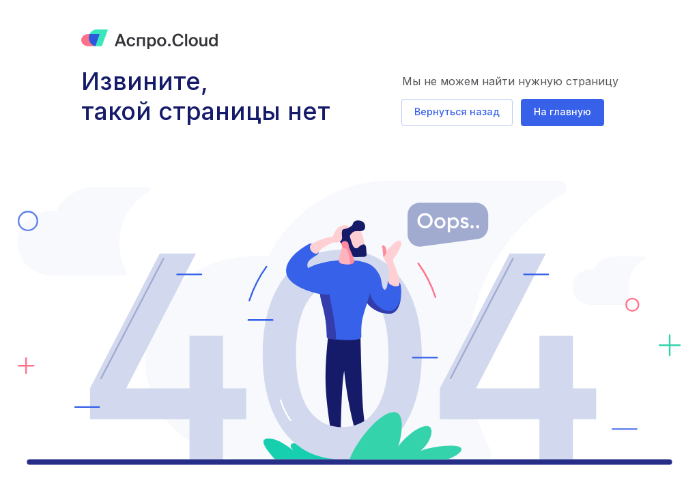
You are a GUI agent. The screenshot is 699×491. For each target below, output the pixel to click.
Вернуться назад (457, 111)
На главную (562, 111)
